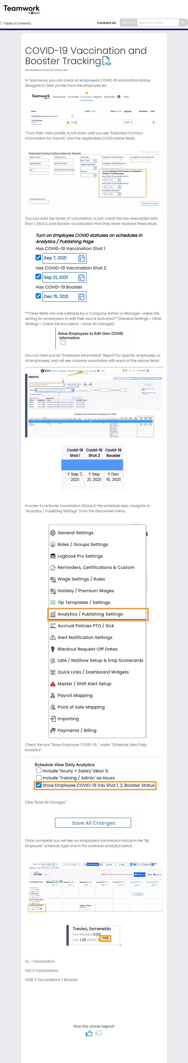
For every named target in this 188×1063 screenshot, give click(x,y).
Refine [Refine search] (128, 22)
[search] (158, 22)
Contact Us (106, 23)
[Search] (183, 22)
